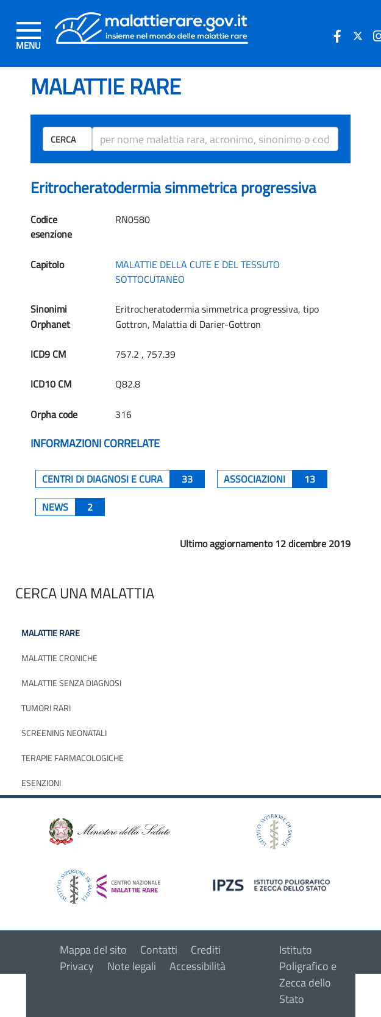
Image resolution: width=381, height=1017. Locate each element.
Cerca (63, 139)
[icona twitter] (358, 36)
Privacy (77, 966)
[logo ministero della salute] (108, 830)
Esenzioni (41, 782)
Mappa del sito (93, 949)
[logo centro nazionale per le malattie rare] (108, 883)
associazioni (275, 478)
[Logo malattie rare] (151, 27)
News (73, 507)
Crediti (206, 949)
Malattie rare (50, 632)
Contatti (158, 949)
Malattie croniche (59, 657)
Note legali (131, 966)
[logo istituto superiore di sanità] (273, 830)
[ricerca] (215, 139)
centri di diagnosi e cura (123, 478)
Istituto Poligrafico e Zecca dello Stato (307, 974)
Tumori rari (46, 707)
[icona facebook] (337, 36)
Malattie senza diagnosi (71, 682)
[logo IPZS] (273, 884)
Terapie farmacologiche (72, 757)
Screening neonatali (64, 732)
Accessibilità (197, 966)
